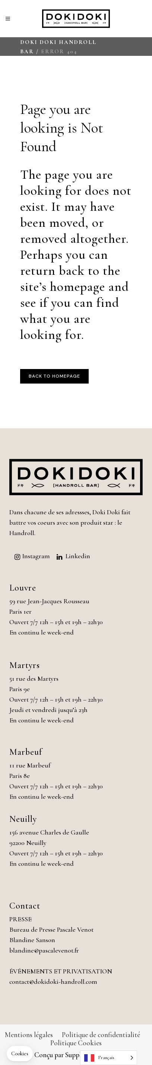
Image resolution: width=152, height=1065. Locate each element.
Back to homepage (54, 376)
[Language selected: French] (108, 1057)
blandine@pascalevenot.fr (44, 950)
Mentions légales (29, 1034)
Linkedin (78, 556)
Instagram (36, 556)
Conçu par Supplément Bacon (76, 1054)
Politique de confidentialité (101, 1034)
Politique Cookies (76, 1043)
